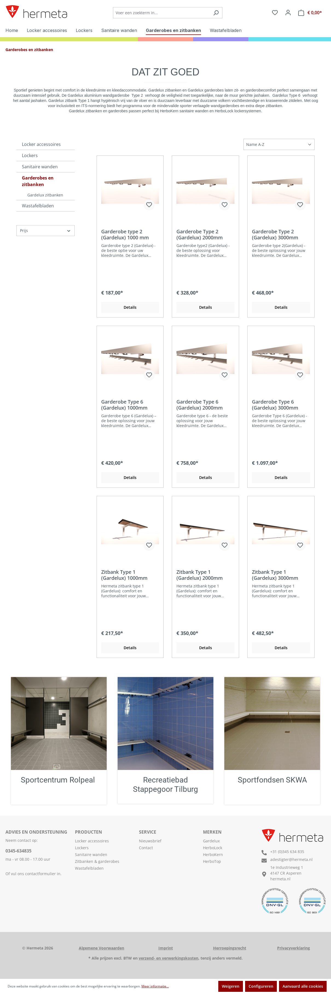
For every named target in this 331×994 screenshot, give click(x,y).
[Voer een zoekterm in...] (161, 12)
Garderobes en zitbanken (38, 181)
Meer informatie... (155, 986)
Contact (146, 847)
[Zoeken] (216, 12)
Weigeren (230, 986)
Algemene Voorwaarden (101, 948)
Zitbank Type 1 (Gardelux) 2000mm (199, 575)
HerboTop (212, 861)
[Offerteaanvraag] (310, 12)
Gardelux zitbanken (45, 195)
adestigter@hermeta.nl (291, 859)
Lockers (30, 155)
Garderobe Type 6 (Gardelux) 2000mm (199, 405)
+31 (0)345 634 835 (287, 851)
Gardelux (211, 840)
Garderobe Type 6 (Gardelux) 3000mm (275, 405)
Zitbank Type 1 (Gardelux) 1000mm (124, 575)
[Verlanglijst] (274, 12)
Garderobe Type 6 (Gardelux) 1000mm (124, 405)
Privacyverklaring (293, 948)
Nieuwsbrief (150, 840)
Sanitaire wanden (40, 167)
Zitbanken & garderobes (97, 861)
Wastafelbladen (38, 206)
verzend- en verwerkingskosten (168, 958)
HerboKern (213, 854)
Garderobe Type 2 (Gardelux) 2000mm (199, 234)
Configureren (261, 986)
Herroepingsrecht (229, 948)
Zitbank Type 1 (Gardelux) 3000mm (275, 575)
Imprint (165, 948)
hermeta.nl (280, 878)
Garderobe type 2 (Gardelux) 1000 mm (125, 234)
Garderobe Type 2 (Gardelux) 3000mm (275, 234)
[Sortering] (279, 144)
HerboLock (212, 847)
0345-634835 (18, 851)
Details (130, 307)
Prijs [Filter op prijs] (45, 230)
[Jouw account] (288, 12)
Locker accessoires (41, 144)
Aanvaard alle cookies (303, 986)
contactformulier (40, 873)
